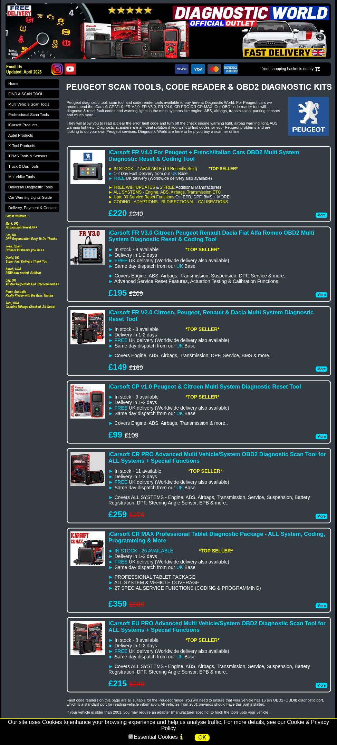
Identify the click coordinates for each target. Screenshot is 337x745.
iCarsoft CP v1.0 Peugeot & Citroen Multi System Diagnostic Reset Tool (204, 386)
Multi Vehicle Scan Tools (28, 104)
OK (202, 738)
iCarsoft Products (22, 125)
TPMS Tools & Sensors (27, 156)
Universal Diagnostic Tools (30, 187)
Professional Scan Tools (28, 114)
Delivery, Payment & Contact (32, 208)
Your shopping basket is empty (288, 69)
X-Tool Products (21, 146)
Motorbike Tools (21, 177)
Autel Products (20, 135)
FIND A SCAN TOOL (25, 94)
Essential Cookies (156, 737)
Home (13, 83)
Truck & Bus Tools (23, 166)
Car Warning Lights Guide (30, 197)
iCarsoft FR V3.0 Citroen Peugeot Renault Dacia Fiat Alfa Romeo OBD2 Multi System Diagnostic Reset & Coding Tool (211, 235)
